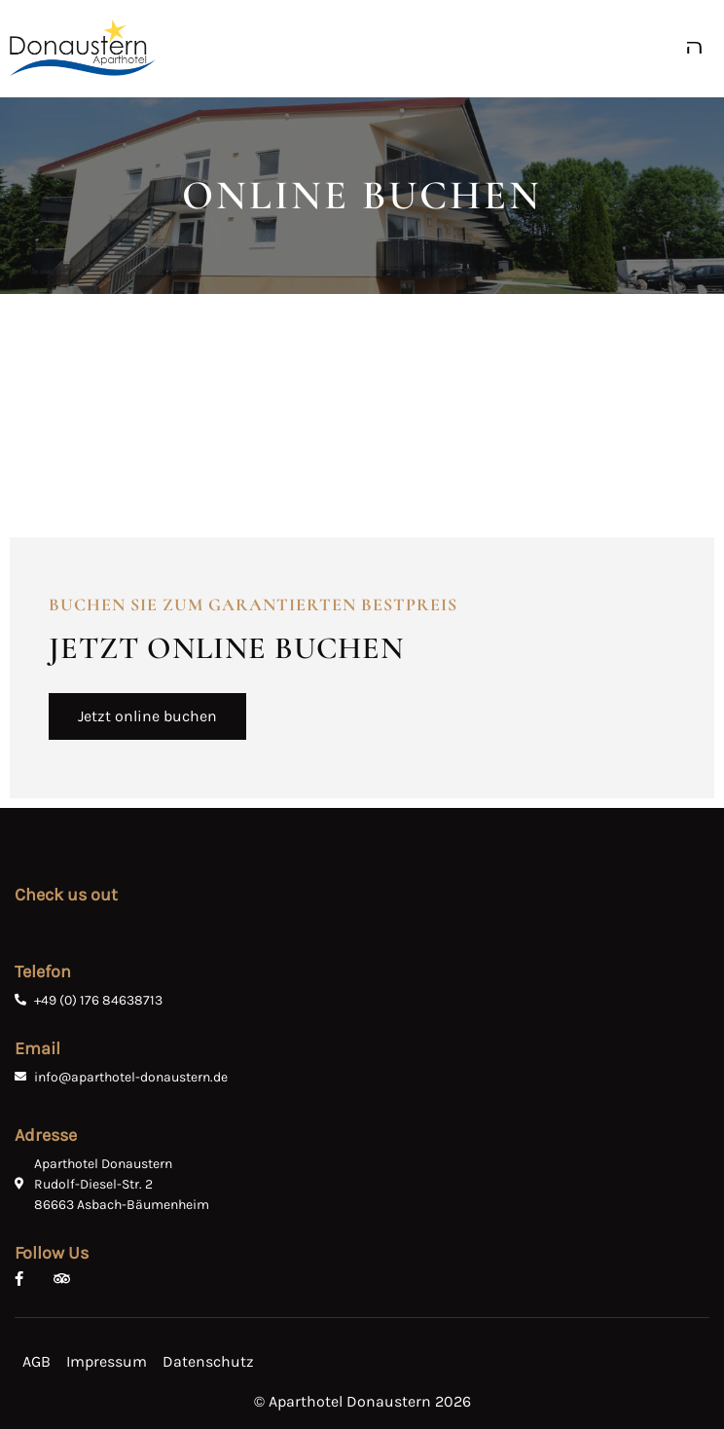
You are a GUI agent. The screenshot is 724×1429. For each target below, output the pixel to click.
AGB (36, 1361)
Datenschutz (208, 1361)
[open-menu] (699, 48)
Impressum (106, 1361)
